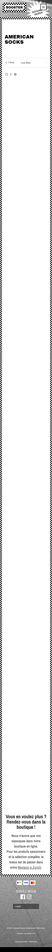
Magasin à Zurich (29, 867)
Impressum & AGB (21, 941)
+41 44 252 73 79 (29, 933)
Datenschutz (33, 941)
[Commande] (34, 63)
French (18, 906)
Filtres (11, 62)
